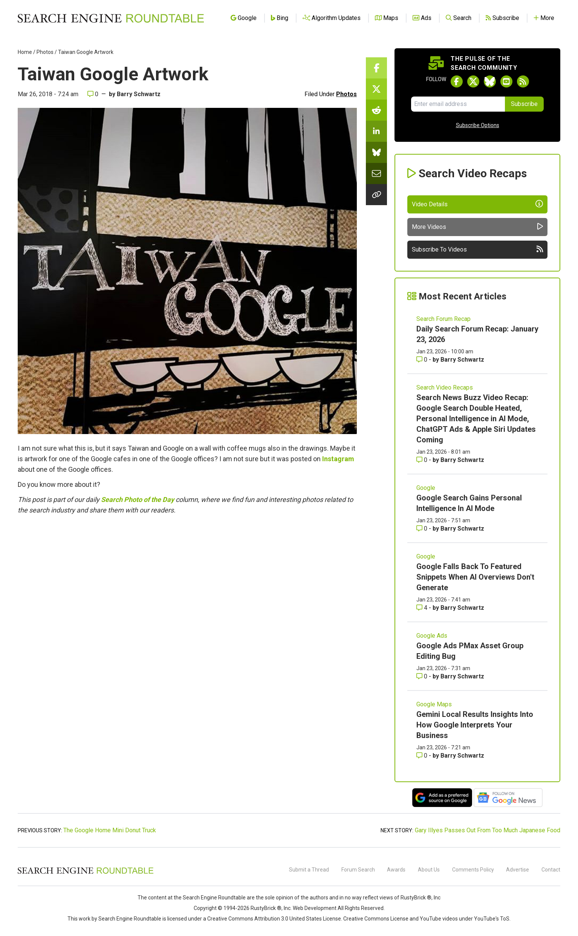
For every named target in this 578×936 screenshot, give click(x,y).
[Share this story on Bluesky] (376, 152)
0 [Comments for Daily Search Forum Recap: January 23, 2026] (422, 359)
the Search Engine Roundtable (210, 898)
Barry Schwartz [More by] (139, 94)
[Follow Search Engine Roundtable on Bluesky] (490, 81)
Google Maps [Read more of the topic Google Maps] (434, 704)
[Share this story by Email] (376, 173)
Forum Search (358, 870)
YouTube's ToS (491, 919)
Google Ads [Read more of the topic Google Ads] (431, 635)
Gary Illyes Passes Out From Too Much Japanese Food (487, 830)
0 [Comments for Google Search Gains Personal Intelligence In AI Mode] (422, 528)
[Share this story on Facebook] (376, 67)
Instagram (338, 459)
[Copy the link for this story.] (376, 194)
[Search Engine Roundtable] (85, 872)
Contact (550, 870)
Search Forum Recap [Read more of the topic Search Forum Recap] (443, 318)
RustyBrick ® (266, 908)
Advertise (517, 870)
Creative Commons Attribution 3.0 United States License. (274, 919)
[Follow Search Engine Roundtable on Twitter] (473, 81)
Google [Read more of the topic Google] (425, 487)
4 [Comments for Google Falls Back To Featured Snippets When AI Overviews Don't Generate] (422, 607)
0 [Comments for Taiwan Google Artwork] (92, 94)
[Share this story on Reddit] (376, 110)
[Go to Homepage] (111, 18)
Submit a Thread (309, 870)
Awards (396, 870)
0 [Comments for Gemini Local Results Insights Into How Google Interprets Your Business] (422, 755)
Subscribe (524, 103)
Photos (45, 52)
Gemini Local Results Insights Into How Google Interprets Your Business (474, 725)
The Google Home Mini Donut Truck (109, 830)
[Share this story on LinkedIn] (376, 131)
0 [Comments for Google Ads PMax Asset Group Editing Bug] (422, 676)
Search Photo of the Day (137, 499)
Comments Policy (473, 870)
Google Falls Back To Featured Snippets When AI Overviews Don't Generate (475, 577)
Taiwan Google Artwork (85, 52)
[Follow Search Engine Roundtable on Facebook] (457, 81)
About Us (429, 870)
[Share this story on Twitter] (376, 89)
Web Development (314, 908)
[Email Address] (458, 104)
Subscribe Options (477, 125)
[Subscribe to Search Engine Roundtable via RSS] (523, 81)
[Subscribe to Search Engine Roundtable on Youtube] (506, 81)
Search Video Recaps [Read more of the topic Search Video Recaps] (444, 387)
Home (25, 52)
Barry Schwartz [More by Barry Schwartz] (462, 359)
